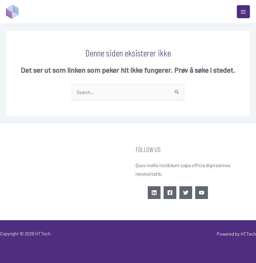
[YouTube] (201, 192)
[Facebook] (170, 192)
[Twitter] (185, 192)
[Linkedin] (154, 192)
